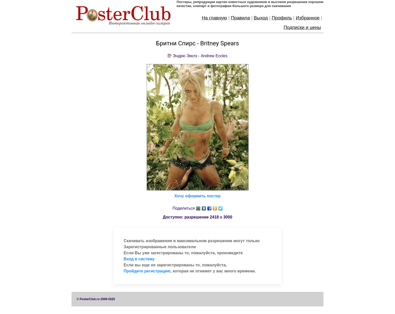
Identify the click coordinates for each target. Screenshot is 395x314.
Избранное (308, 17)
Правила (240, 17)
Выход (261, 17)
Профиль (282, 17)
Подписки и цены (302, 27)
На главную (214, 17)
